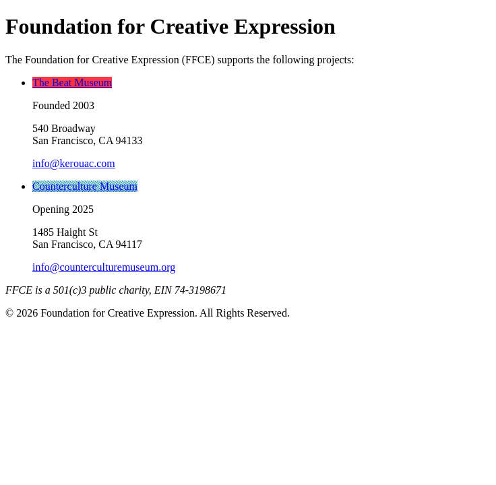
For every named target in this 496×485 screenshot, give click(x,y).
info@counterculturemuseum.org (103, 267)
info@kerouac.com (73, 163)
